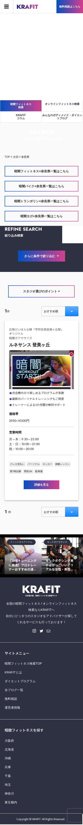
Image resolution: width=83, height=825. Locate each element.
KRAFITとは (13, 672)
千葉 (8, 776)
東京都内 (11, 802)
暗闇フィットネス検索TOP (23, 663)
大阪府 (9, 740)
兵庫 (8, 767)
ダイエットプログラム (20, 681)
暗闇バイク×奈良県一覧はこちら (41, 186)
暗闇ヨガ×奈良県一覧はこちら (41, 216)
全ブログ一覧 (14, 690)
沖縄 (8, 758)
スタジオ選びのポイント (41, 291)
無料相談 (11, 699)
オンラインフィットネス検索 (62, 104)
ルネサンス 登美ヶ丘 (29, 344)
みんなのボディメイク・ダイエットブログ (62, 117)
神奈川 (9, 793)
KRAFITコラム (21, 117)
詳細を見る (41, 484)
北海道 (9, 749)
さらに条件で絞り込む (41, 256)
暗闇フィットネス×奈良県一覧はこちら (41, 171)
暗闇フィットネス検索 (20, 106)
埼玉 (8, 784)
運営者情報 (12, 707)
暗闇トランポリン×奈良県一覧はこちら (41, 201)
